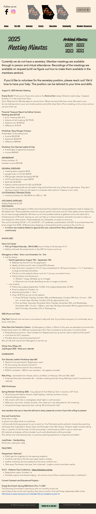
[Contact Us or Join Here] (49, 506)
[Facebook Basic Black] (6, 12)
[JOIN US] (83, 10)
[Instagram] (13, 12)
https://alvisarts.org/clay (42, 470)
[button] (17, 26)
